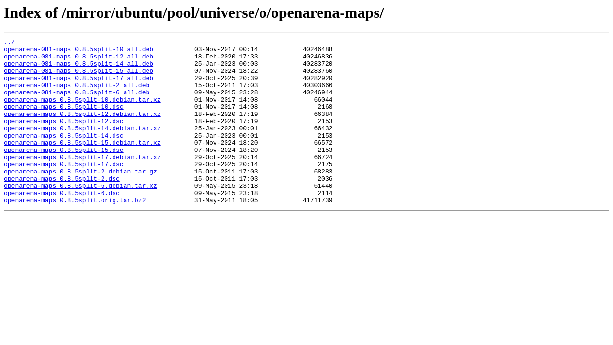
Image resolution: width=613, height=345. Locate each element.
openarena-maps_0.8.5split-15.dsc (64, 172)
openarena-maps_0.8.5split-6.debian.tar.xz (80, 215)
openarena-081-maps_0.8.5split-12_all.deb (78, 60)
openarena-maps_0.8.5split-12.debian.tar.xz (82, 129)
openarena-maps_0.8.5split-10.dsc (64, 120)
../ (9, 43)
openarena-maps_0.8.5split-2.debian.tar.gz (80, 198)
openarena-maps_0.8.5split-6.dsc (62, 224)
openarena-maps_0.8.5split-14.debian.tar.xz (82, 146)
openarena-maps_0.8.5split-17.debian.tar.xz (82, 181)
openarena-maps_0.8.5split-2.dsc (62, 207)
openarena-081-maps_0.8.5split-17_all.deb (78, 86)
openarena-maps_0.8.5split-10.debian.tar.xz (82, 112)
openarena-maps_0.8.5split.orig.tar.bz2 (75, 233)
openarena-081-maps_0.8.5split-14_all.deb (78, 69)
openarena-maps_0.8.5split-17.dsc (64, 189)
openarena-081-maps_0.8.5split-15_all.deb (78, 77)
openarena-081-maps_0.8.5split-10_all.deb (78, 51)
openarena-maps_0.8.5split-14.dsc (64, 155)
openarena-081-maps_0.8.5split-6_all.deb (76, 103)
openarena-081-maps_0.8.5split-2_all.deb (76, 95)
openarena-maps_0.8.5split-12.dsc (64, 138)
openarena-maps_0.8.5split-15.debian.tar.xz (82, 164)
